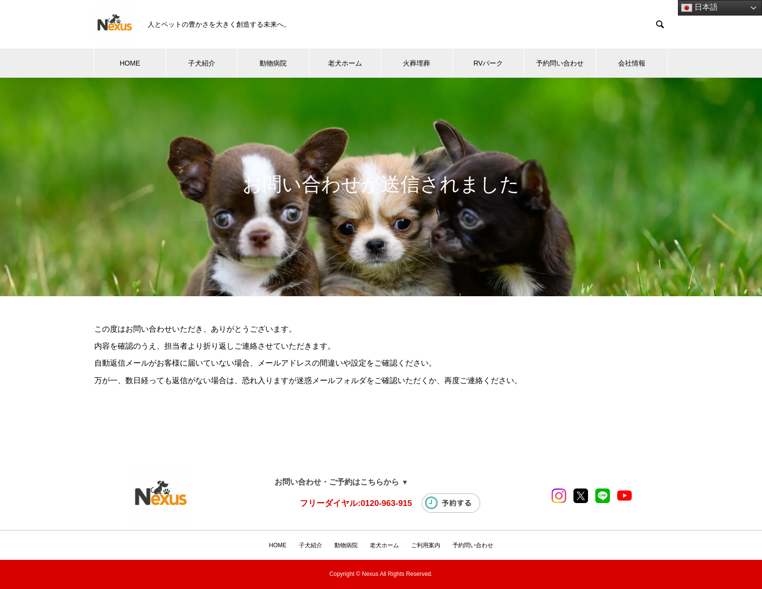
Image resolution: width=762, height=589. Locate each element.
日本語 (699, 8)
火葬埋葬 (416, 63)
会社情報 (631, 63)
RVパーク (488, 63)
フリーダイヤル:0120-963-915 (356, 503)
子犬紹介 (201, 63)
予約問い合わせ (560, 63)
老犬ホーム (345, 63)
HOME (130, 63)
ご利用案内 (425, 545)
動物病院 (273, 63)
